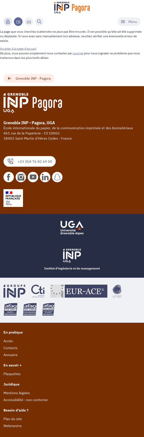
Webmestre (12, 426)
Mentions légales (16, 393)
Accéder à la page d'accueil (18, 49)
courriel (78, 53)
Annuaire (10, 355)
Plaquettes (12, 374)
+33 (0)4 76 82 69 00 (29, 161)
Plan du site (12, 419)
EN (29, 21)
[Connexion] (7, 21)
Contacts (10, 348)
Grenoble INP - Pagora (29, 78)
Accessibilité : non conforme (25, 400)
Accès (8, 341)
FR (18, 21)
